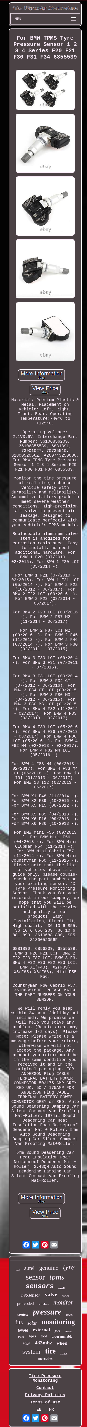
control (22, 1314)
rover (69, 1314)
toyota (23, 1330)
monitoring (58, 1322)
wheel (62, 1343)
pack (57, 1331)
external (41, 1330)
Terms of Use (45, 1402)
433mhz (43, 1343)
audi (61, 1288)
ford (18, 1270)
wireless (44, 1304)
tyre (68, 1267)
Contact (45, 1387)
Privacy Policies (45, 1395)
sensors (40, 1286)
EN (39, 1409)
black (26, 1344)
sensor (35, 1277)
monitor (63, 1302)
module (64, 1354)
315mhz (68, 1331)
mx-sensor (30, 1295)
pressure (47, 1311)
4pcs (32, 1336)
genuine (48, 1267)
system (31, 1351)
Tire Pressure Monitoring (45, 1378)
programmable (62, 1336)
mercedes (45, 1359)
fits (19, 1322)
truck (21, 1336)
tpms (56, 1277)
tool (44, 1336)
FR (51, 1409)
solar (32, 1323)
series (65, 1296)
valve (51, 1294)
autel (29, 1268)
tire (50, 1351)
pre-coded (25, 1303)
